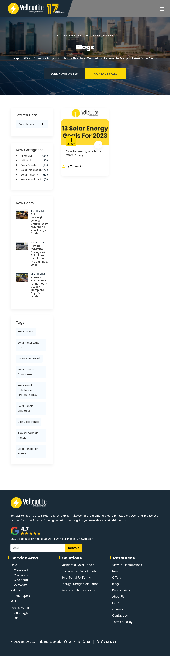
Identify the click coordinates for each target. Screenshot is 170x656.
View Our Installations (127, 565)
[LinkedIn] (79, 641)
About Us (118, 596)
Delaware (20, 585)
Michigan (17, 601)
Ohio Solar (32, 160)
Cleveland (21, 570)
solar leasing (26, 331)
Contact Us (120, 615)
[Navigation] (161, 9)
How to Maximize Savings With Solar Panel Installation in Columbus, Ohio (39, 255)
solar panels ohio (32, 179)
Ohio (14, 565)
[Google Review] (83, 641)
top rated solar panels (28, 435)
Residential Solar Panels (77, 565)
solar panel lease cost (29, 345)
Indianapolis (22, 596)
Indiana (16, 590)
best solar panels (28, 422)
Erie (16, 618)
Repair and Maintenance (78, 590)
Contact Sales (105, 74)
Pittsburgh (21, 613)
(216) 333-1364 (106, 642)
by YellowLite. (75, 166)
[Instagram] (74, 641)
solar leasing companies (26, 372)
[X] (69, 641)
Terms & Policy (122, 622)
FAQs (115, 603)
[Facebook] (65, 641)
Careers (117, 609)
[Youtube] (88, 641)
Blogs (116, 584)
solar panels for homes (28, 451)
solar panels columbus (25, 408)
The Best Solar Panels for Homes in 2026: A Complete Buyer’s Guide (39, 287)
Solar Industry (32, 174)
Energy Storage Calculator (79, 584)
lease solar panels (29, 358)
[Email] (37, 548)
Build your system (64, 74)
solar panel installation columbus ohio (27, 390)
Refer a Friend (121, 590)
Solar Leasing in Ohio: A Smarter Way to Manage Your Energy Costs (39, 223)
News (116, 571)
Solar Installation (32, 170)
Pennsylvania (20, 608)
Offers (116, 577)
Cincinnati (21, 580)
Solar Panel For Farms (76, 577)
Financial (32, 155)
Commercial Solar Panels (78, 571)
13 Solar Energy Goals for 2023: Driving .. (83, 153)
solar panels (32, 165)
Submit (73, 548)
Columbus (21, 575)
